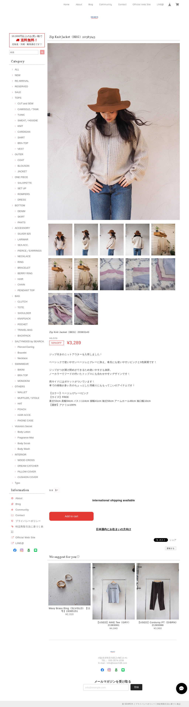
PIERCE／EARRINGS (30, 250)
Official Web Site (142, 4)
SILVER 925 (24, 233)
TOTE (21, 307)
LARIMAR (23, 239)
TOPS (18, 97)
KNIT (20, 126)
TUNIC (21, 114)
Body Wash (24, 448)
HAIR (20, 279)
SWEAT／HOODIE (28, 120)
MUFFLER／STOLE (28, 398)
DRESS (22, 199)
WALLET (22, 392)
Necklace (23, 358)
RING (21, 262)
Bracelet (22, 352)
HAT (20, 403)
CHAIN (21, 284)
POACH (22, 409)
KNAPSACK (24, 318)
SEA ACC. (23, 245)
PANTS (21, 222)
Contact (122, 4)
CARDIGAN (24, 131)
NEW (17, 75)
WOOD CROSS (26, 460)
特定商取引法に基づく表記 (169, 704)
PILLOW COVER (27, 471)
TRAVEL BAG (25, 330)
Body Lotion (24, 431)
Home (66, 4)
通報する (171, 548)
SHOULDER (24, 313)
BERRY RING (25, 273)
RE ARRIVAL (22, 81)
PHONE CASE (25, 420)
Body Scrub (24, 443)
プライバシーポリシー (28, 521)
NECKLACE (24, 256)
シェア (172, 540)
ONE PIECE (21, 177)
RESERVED (21, 86)
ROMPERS (24, 194)
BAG (17, 296)
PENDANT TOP (26, 290)
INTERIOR (20, 454)
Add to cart (71, 516)
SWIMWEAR (22, 364)
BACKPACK (24, 335)
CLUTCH (22, 301)
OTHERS (20, 386)
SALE (18, 92)
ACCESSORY (22, 228)
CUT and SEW (25, 103)
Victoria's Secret (23, 426)
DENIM (21, 211)
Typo (17, 483)
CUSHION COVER (28, 477)
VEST (21, 148)
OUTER (19, 154)
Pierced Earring (26, 347)
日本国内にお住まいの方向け (113, 529)
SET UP (22, 188)
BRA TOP (23, 375)
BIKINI (21, 369)
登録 (136, 687)
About (79, 4)
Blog (90, 4)
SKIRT (21, 216)
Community (105, 4)
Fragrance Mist (26, 437)
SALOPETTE (25, 182)
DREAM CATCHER (28, 465)
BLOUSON (23, 165)
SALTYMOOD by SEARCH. (29, 341)
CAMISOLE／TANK (28, 109)
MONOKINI (24, 381)
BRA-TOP (23, 143)
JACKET (22, 171)
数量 (51, 490)
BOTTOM (20, 205)
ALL (17, 69)
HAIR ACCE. (24, 415)
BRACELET (24, 267)
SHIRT (21, 137)
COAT (21, 160)
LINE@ (160, 4)
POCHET (23, 324)
